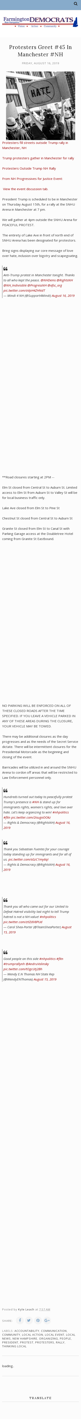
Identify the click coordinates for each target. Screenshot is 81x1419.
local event (54, 1335)
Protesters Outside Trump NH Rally (29, 168)
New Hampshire (25, 1338)
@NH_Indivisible (15, 285)
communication (54, 1331)
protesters (44, 1342)
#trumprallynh (14, 964)
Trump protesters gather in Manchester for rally (38, 158)
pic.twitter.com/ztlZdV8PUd (22, 922)
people (65, 1338)
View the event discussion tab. (25, 189)
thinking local (14, 1346)
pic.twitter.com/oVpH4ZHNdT (24, 290)
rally (60, 1342)
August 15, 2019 (45, 979)
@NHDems (48, 280)
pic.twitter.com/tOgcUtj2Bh (22, 969)
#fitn (6, 817)
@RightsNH (65, 280)
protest (26, 1342)
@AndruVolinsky (37, 964)
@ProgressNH (37, 285)
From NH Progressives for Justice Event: (33, 178)
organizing (48, 1338)
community (11, 1335)
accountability (26, 1331)
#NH (35, 802)
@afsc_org (55, 285)
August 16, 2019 (63, 295)
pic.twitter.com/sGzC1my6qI (28, 859)
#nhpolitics (60, 812)
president (10, 1342)
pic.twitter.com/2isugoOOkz (31, 817)
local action (32, 1335)
